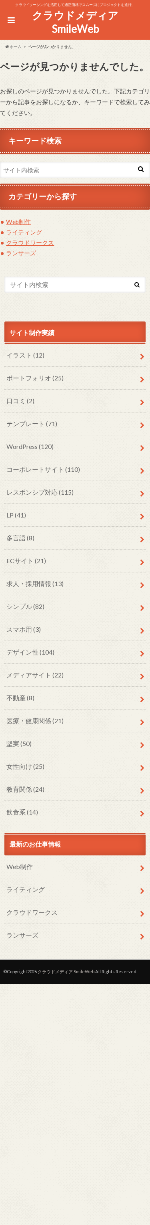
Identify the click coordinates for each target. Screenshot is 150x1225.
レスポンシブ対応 (40, 492)
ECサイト (26, 560)
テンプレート (31, 423)
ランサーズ (21, 253)
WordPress (30, 446)
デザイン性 (30, 652)
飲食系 (22, 812)
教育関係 (25, 789)
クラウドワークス (30, 242)
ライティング (24, 232)
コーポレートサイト (43, 469)
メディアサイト (35, 675)
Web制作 (18, 221)
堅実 (19, 743)
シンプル (25, 606)
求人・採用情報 (35, 583)
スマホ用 (23, 629)
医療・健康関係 (35, 720)
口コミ (20, 400)
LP (16, 515)
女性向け (25, 766)
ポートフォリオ (35, 378)
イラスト (25, 355)
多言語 (20, 538)
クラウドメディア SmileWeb (75, 22)
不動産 (20, 697)
